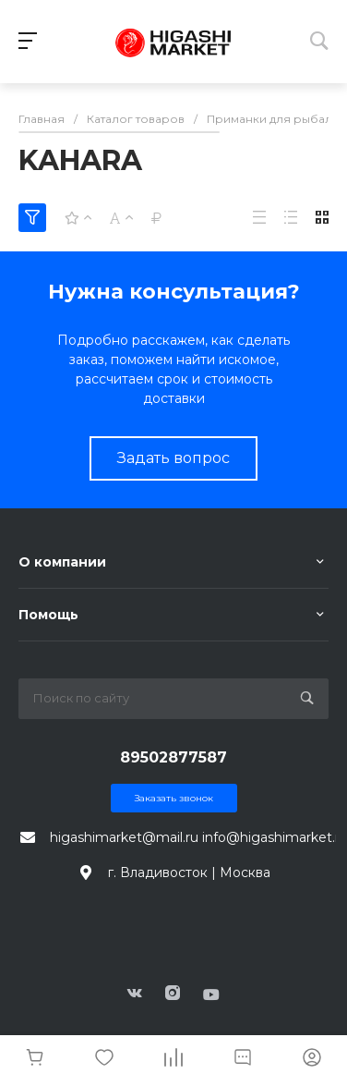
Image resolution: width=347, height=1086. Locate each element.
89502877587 (173, 757)
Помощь (48, 614)
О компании (62, 562)
